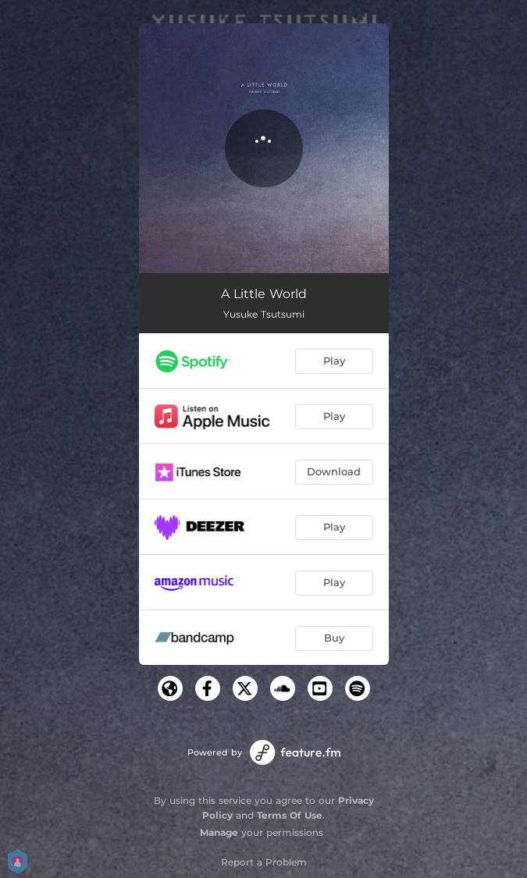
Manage (219, 832)
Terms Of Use (289, 815)
